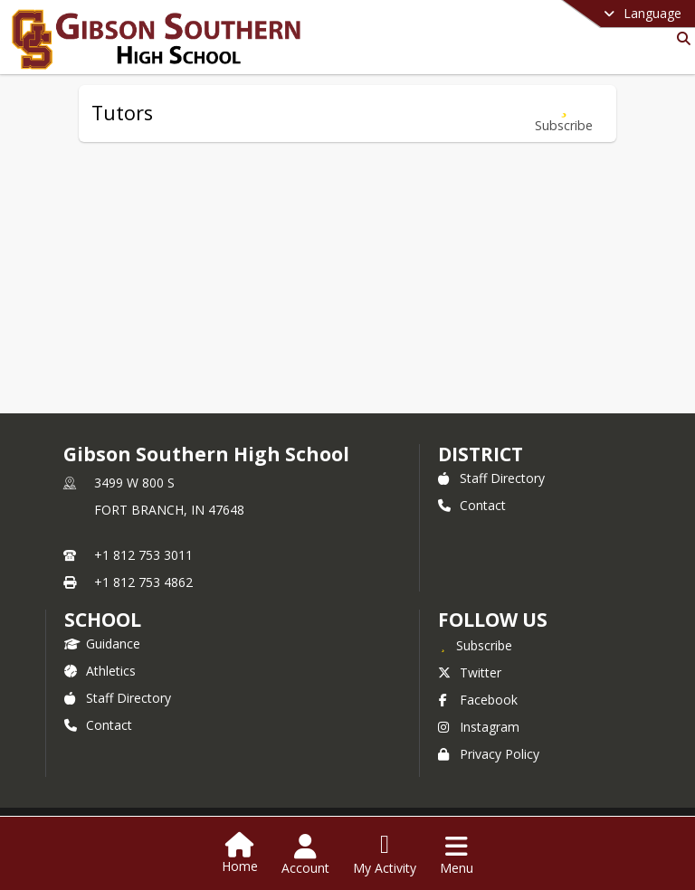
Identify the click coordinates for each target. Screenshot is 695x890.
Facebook (478, 699)
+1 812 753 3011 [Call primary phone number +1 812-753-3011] (143, 554)
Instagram (478, 726)
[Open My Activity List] (384, 854)
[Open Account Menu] (305, 854)
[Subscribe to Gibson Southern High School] (475, 645)
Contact (472, 505)
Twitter (469, 672)
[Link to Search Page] (680, 38)
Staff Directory (491, 478)
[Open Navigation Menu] (456, 854)
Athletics (100, 670)
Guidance (102, 643)
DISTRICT (480, 454)
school (102, 619)
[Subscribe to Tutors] (564, 113)
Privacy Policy (488, 753)
